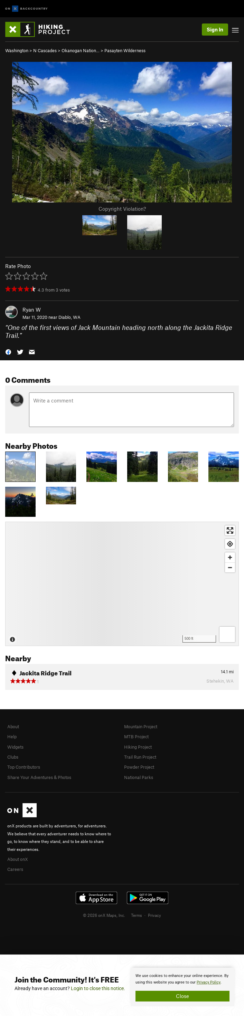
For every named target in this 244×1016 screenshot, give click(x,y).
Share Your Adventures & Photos (39, 777)
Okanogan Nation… (81, 50)
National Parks (138, 777)
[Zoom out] (230, 567)
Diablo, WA (69, 317)
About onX (17, 859)
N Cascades (45, 50)
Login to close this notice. (98, 988)
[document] (182, 986)
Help (12, 736)
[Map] (122, 584)
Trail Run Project (140, 757)
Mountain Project (140, 726)
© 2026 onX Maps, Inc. (104, 915)
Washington (16, 50)
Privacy (154, 915)
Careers (15, 869)
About (13, 726)
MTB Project (136, 736)
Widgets (15, 747)
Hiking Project (138, 747)
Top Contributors (23, 767)
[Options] (227, 634)
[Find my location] (230, 544)
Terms (136, 915)
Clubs (12, 757)
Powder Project (139, 767)
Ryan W (31, 309)
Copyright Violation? (122, 209)
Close (182, 996)
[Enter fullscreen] (230, 530)
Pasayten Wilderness (125, 50)
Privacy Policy (208, 982)
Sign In (215, 29)
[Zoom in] (230, 557)
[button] (8, 351)
